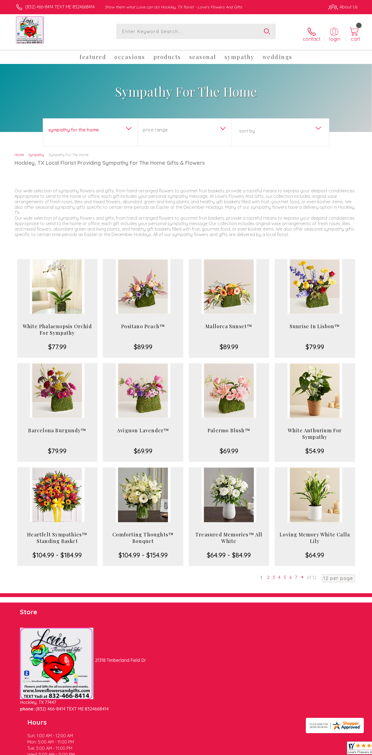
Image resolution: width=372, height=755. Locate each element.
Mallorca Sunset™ (228, 322)
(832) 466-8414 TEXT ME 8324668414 (60, 7)
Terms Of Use (238, 749)
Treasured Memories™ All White (229, 533)
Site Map (343, 749)
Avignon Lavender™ (143, 426)
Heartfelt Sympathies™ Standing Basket (57, 533)
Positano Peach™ (143, 322)
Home (19, 150)
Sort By (247, 126)
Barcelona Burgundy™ (57, 426)
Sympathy (36, 150)
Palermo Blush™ (229, 426)
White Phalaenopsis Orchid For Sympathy (57, 325)
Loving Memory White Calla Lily (315, 533)
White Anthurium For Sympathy (315, 429)
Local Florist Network (309, 749)
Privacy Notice (270, 749)
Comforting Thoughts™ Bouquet (143, 533)
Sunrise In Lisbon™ (315, 322)
